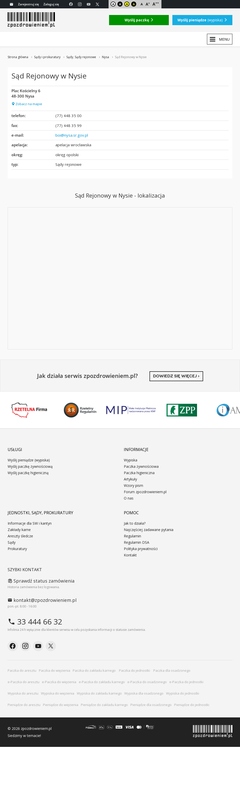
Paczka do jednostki (135, 670)
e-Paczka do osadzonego (147, 682)
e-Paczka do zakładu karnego (102, 682)
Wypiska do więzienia (57, 693)
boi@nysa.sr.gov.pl (71, 135)
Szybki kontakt (25, 569)
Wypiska (130, 460)
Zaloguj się (51, 4)
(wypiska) (202, 20)
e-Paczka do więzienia (59, 682)
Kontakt (130, 555)
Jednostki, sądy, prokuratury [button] (40, 513)
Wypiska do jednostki (182, 693)
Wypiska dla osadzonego (143, 693)
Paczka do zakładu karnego (94, 670)
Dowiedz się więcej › (176, 376)
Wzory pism (133, 485)
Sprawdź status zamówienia (41, 581)
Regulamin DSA (136, 542)
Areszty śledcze (20, 536)
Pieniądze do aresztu (24, 704)
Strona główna (18, 57)
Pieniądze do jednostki (191, 704)
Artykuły (130, 479)
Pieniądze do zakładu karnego (104, 704)
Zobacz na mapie (26, 104)
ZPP (182, 410)
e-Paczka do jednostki (186, 682)
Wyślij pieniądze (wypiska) (29, 460)
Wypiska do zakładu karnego (99, 693)
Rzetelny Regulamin (80, 410)
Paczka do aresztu (22, 670)
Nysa (105, 57)
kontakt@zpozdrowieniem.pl (42, 600)
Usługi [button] (15, 449)
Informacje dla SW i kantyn (30, 523)
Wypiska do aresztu (23, 693)
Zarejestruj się (28, 4)
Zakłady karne (19, 529)
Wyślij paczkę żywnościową (30, 466)
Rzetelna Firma (29, 410)
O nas (128, 498)
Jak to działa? (134, 523)
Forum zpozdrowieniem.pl (145, 491)
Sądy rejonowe (85, 57)
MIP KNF (131, 410)
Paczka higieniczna (139, 472)
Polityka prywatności (141, 548)
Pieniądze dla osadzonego (151, 704)
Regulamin (132, 536)
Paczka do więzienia (54, 670)
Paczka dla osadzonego (171, 670)
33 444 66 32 (35, 621)
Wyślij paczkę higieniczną (28, 472)
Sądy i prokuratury (47, 57)
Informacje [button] (136, 449)
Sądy (69, 57)
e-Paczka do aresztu (23, 682)
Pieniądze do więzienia (60, 704)
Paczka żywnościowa (141, 466)
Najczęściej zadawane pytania (148, 529)
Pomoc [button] (131, 513)
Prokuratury (17, 548)
